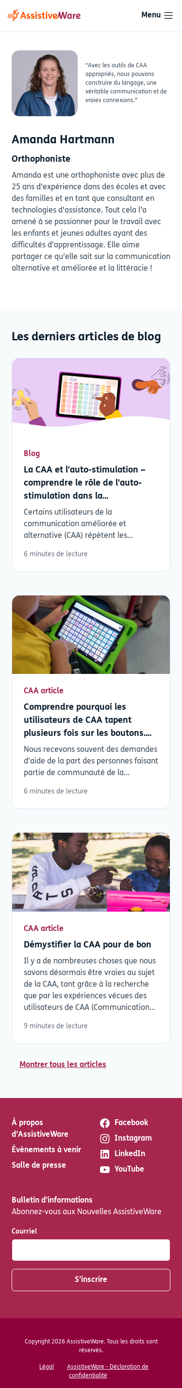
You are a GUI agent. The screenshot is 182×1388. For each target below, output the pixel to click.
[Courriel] (91, 1250)
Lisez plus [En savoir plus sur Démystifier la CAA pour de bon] (91, 937)
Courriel (24, 1231)
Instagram (125, 1138)
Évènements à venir (46, 1150)
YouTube (121, 1169)
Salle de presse (39, 1166)
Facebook (123, 1123)
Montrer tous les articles (62, 1065)
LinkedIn (122, 1154)
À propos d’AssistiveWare (40, 1129)
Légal (46, 1367)
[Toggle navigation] (157, 15)
